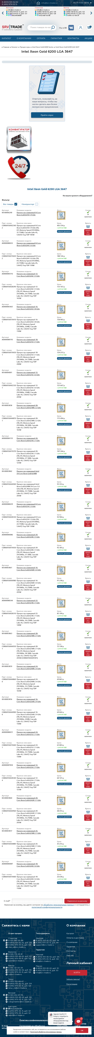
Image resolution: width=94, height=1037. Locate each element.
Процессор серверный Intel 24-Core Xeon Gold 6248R (28, 472)
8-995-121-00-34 (73, 15)
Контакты (73, 38)
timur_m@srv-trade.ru (17, 988)
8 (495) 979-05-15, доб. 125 (75, 13)
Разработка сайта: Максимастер (81, 1026)
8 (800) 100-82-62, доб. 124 (20, 984)
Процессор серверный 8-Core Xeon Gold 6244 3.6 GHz (29, 244)
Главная (6, 47)
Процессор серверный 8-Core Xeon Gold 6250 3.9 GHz (29, 213)
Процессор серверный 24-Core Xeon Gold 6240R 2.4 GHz (29, 667)
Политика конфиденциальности (34, 1020)
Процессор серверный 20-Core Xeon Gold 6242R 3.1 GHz (29, 799)
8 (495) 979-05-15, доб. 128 (46, 13)
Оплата (41, 38)
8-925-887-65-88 (44, 15)
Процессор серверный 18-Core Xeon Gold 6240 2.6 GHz (28, 865)
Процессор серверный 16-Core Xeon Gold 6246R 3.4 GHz (29, 568)
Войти (77, 972)
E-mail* (7, 901)
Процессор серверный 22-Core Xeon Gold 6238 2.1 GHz (28, 601)
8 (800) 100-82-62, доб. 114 (47, 940)
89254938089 (16, 15)
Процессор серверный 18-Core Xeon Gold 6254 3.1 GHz (28, 340)
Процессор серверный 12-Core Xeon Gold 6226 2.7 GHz (28, 766)
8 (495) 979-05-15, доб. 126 (47, 959)
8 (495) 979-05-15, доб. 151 (47, 970)
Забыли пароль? (73, 979)
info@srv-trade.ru (14, 10)
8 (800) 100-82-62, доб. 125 (75, 12)
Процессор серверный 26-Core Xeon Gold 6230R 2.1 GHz (29, 832)
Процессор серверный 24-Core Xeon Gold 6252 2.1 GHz (28, 733)
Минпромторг (28, 204)
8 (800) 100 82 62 (10, 2)
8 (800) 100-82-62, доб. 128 (46, 12)
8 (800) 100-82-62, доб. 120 (20, 997)
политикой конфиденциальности (47, 907)
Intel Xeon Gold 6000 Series (42, 47)
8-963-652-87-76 (15, 995)
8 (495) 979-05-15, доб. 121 (17, 12)
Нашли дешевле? (64, 231)
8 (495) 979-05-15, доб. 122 (19, 958)
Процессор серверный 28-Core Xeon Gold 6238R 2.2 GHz (29, 406)
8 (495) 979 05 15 (9, 4)
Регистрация (71, 984)
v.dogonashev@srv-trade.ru (19, 1002)
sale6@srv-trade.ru (16, 961)
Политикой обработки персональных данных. (46, 1032)
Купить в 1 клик (88, 232)
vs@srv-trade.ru (15, 974)
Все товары (8, 204)
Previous (3, 13)
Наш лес (70, 955)
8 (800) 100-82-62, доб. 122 (20, 956)
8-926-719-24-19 (15, 954)
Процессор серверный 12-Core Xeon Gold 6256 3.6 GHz (28, 373)
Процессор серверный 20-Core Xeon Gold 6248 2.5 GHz (28, 535)
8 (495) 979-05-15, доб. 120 (19, 999)
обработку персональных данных (58, 904)
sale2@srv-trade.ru (16, 1015)
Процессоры (25, 47)
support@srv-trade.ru (45, 945)
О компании (24, 38)
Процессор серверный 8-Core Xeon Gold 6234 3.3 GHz (29, 505)
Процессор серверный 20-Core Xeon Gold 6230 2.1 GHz (28, 439)
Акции (88, 38)
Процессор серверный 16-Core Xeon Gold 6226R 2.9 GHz (29, 700)
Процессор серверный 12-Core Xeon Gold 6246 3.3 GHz (28, 275)
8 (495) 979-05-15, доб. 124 (19, 986)
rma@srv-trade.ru (43, 961)
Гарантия (56, 38)
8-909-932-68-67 (16, 981)
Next (91, 13)
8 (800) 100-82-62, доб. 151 (47, 968)
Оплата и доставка (75, 938)
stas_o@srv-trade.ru (17, 947)
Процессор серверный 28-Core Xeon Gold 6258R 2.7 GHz (29, 634)
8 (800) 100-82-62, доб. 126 (47, 957)
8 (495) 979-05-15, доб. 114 (47, 943)
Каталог (6, 38)
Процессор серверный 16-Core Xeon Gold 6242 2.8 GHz (28, 307)
